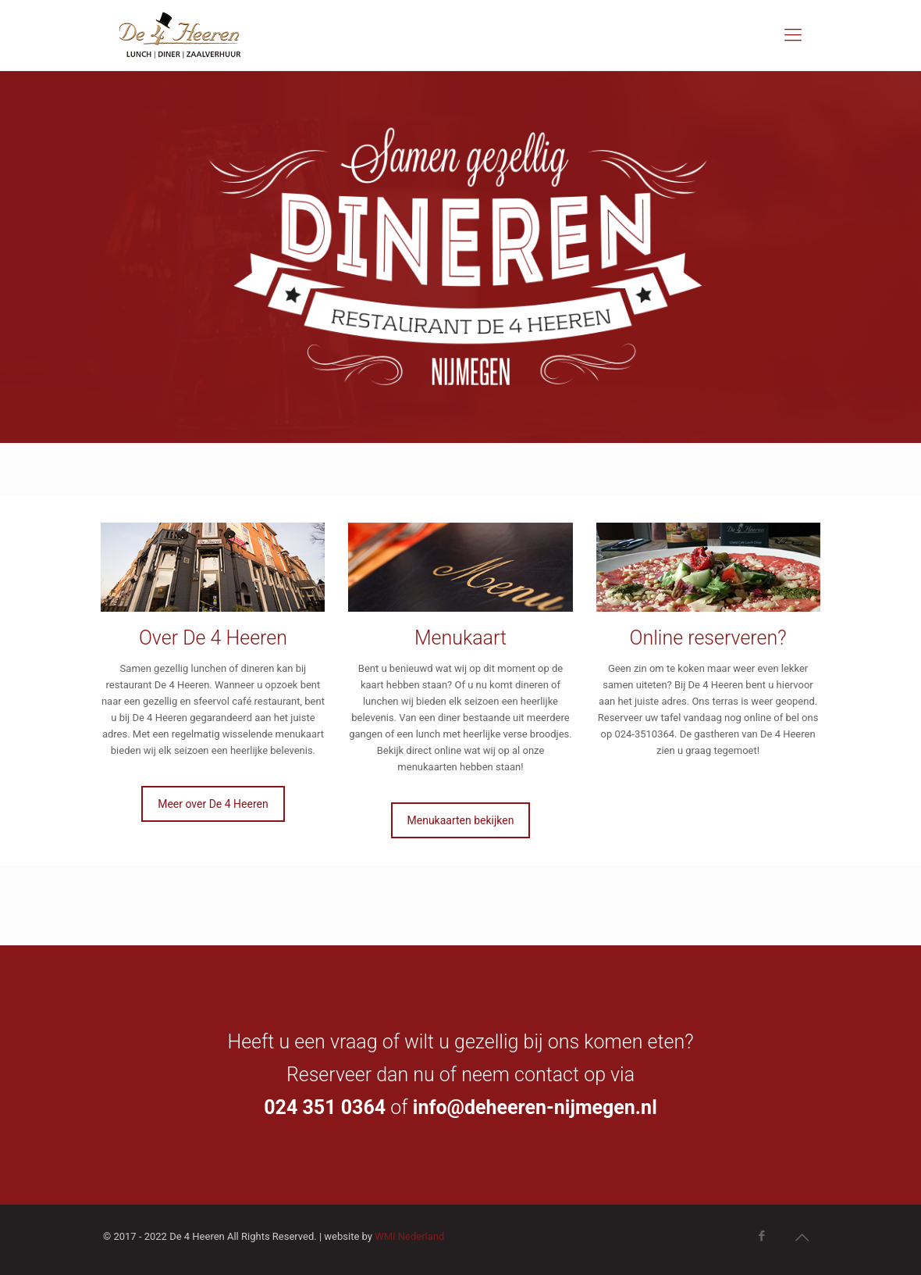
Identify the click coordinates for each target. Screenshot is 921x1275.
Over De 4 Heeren (213, 638)
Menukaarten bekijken (460, 820)
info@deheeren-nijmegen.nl (535, 1107)
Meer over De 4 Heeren (213, 804)
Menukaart (460, 638)
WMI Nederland (409, 1236)
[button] (25, 23)
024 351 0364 (325, 1107)
